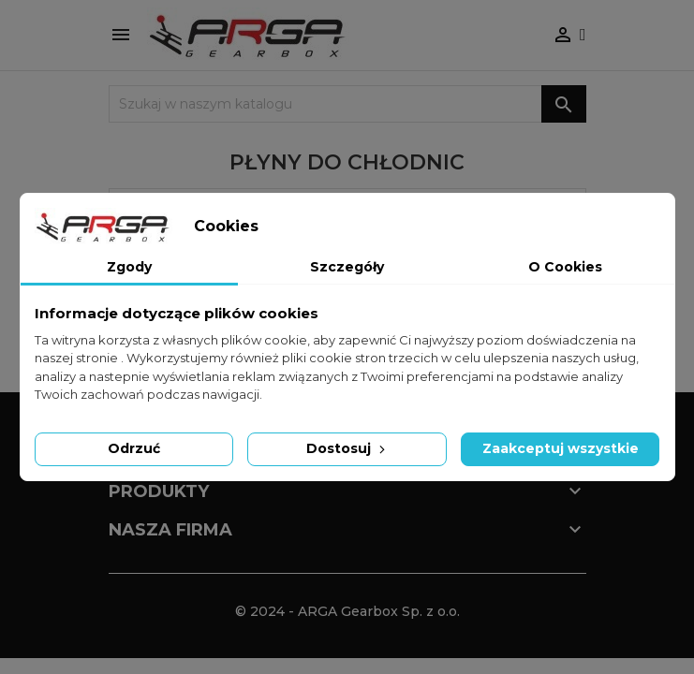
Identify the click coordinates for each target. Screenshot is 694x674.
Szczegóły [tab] (347, 266)
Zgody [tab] (129, 266)
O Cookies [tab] (565, 266)
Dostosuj (347, 448)
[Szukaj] (347, 104)
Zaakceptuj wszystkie (560, 448)
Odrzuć (134, 448)
